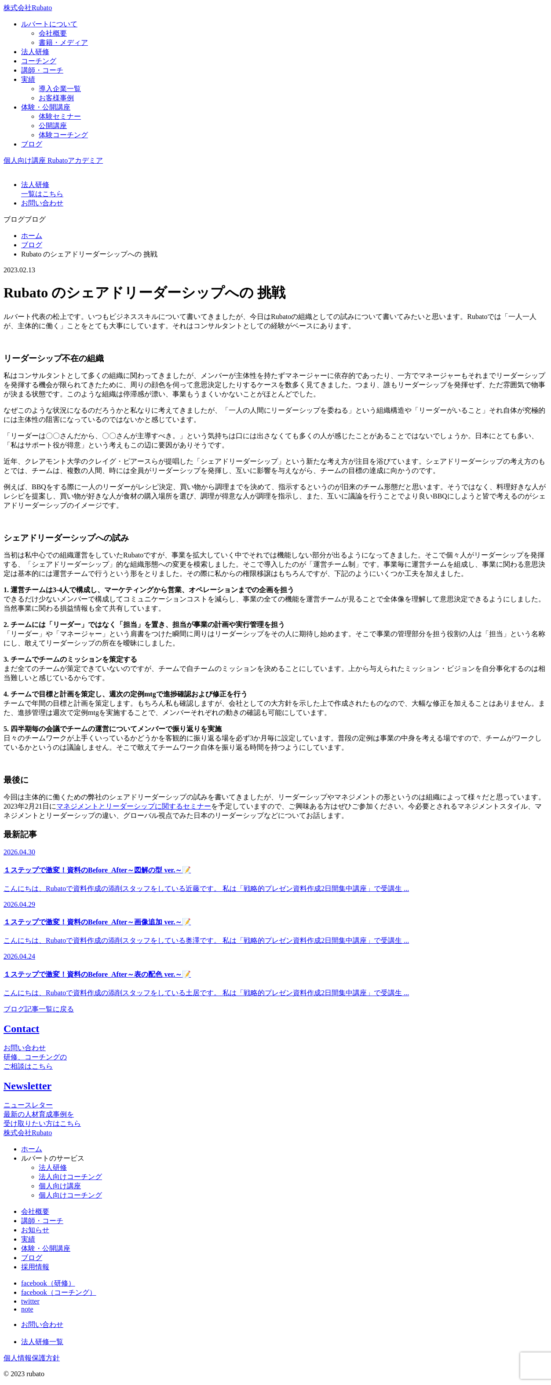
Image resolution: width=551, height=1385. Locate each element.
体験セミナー (60, 116)
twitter (30, 1301)
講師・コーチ (42, 1220)
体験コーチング (63, 135)
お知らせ (35, 1230)
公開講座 (53, 125)
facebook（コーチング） (58, 1292)
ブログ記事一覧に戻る (39, 1009)
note (27, 1309)
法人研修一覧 (42, 1341)
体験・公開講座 (45, 1248)
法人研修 (53, 1167)
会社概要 (53, 33)
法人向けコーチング (70, 1176)
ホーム (31, 235)
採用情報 (35, 1267)
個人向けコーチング (70, 1195)
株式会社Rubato (28, 7)
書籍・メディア (63, 42)
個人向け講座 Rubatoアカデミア (53, 160)
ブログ (31, 245)
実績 (28, 1239)
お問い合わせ (42, 1324)
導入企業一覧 (60, 88)
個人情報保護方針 (32, 1358)
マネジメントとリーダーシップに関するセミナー (133, 806)
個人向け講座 (60, 1186)
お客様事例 (56, 98)
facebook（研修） (48, 1283)
